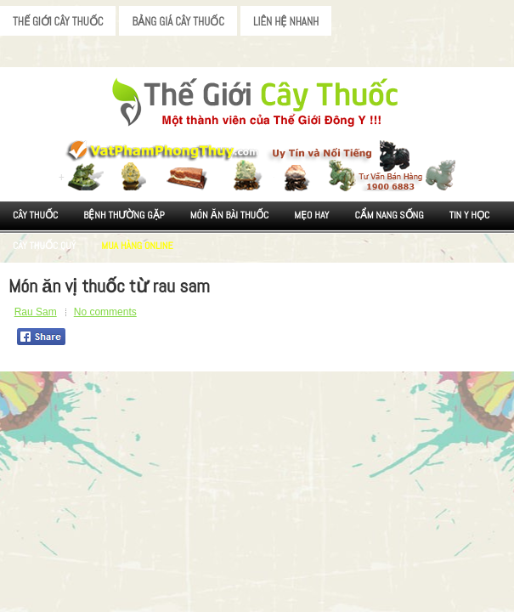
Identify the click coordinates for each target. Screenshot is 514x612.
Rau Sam (35, 312)
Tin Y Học (469, 215)
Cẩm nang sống (388, 215)
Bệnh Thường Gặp (124, 215)
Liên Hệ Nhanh (286, 21)
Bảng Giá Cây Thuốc (178, 21)
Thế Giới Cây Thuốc (58, 21)
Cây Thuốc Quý (44, 245)
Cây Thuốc (35, 215)
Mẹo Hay (311, 215)
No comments (105, 312)
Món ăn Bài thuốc (229, 215)
